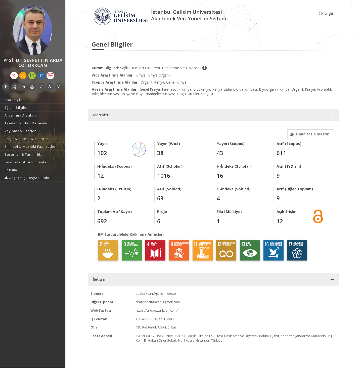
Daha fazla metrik (309, 134)
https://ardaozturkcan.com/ (157, 310)
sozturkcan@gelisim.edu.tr (156, 293)
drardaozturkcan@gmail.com (158, 302)
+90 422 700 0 (146, 319)
